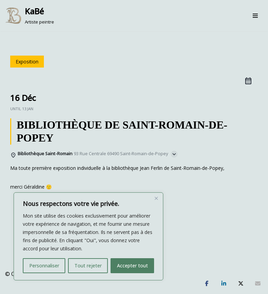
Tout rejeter (88, 265)
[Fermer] (156, 198)
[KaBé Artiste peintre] (29, 16)
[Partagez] (206, 283)
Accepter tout (132, 265)
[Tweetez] (240, 283)
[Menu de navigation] (255, 15)
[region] (88, 236)
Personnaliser (44, 265)
